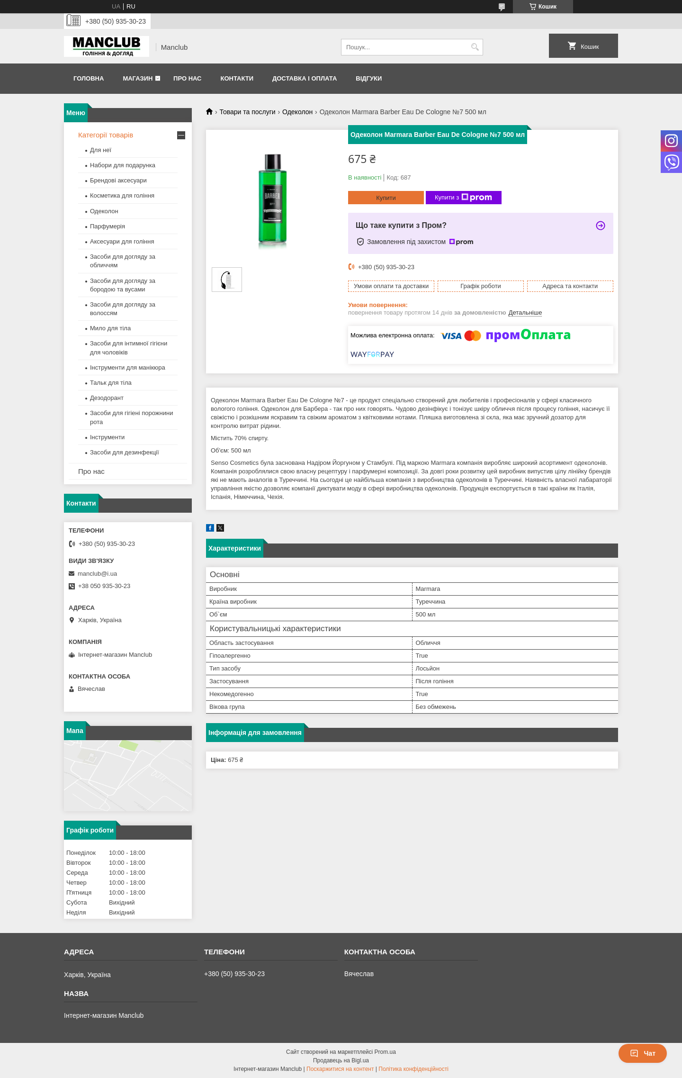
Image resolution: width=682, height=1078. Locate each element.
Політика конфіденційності (413, 1069)
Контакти (236, 78)
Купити (386, 197)
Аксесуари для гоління (122, 241)
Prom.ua (385, 1052)
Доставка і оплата (304, 78)
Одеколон (297, 112)
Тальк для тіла (111, 382)
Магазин (138, 78)
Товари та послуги (247, 112)
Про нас (187, 78)
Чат (642, 1053)
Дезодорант (107, 397)
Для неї (100, 150)
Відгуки (369, 78)
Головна (88, 78)
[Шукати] (475, 47)
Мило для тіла (110, 328)
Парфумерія (107, 226)
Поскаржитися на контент (340, 1069)
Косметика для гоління (122, 195)
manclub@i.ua (97, 573)
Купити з (463, 197)
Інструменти (107, 437)
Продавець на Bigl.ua (341, 1060)
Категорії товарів (105, 135)
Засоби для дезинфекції (124, 452)
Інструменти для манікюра (127, 367)
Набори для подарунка (122, 165)
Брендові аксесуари (118, 180)
